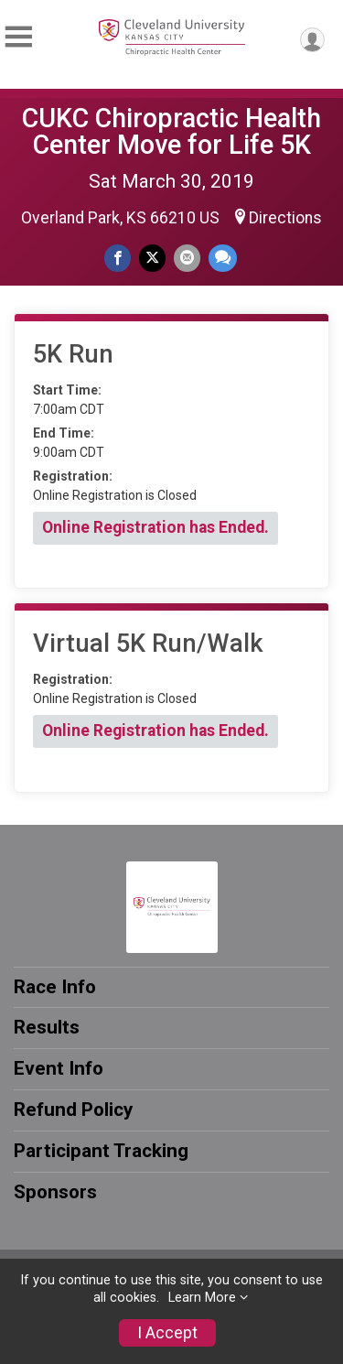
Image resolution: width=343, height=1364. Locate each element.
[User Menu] (312, 39)
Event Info (58, 1068)
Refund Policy (73, 1109)
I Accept (167, 1333)
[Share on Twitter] (152, 257)
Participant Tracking (101, 1151)
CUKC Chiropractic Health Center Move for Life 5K (171, 131)
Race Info (55, 987)
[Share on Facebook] (117, 257)
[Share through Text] (223, 257)
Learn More (202, 1297)
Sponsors (55, 1192)
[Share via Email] (187, 257)
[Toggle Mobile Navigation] (18, 37)
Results (47, 1027)
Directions (285, 218)
